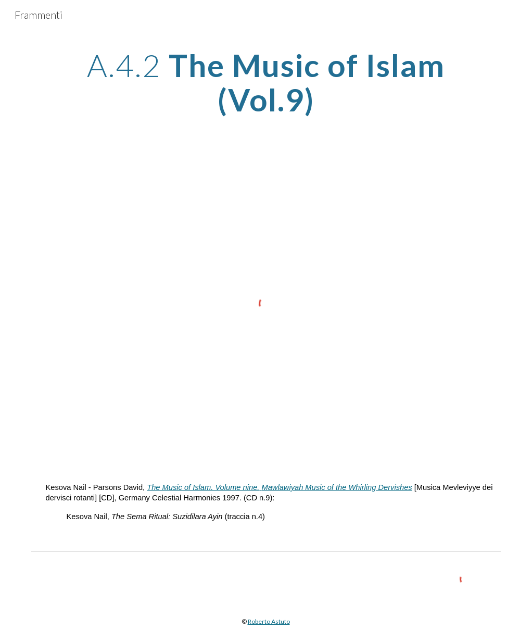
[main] (266, 82)
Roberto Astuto (269, 621)
